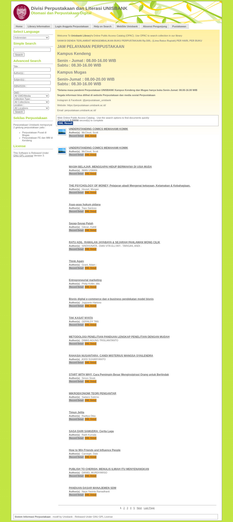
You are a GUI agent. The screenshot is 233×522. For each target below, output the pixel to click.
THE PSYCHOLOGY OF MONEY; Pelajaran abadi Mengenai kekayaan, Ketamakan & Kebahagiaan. (129, 185)
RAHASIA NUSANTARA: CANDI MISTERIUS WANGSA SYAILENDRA (111, 355)
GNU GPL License (23, 155)
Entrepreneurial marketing (85, 280)
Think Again (76, 261)
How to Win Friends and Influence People (94, 450)
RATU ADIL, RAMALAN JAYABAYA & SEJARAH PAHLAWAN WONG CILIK (114, 242)
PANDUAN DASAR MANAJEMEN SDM (92, 487)
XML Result (65, 123)
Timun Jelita (76, 412)
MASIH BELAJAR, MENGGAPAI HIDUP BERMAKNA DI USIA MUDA (110, 166)
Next (139, 508)
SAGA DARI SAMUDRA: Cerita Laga (91, 431)
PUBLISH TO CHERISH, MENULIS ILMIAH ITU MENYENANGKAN (109, 469)
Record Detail (76, 136)
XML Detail (90, 136)
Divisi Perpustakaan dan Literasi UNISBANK (79, 8)
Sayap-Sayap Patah (81, 223)
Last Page (149, 508)
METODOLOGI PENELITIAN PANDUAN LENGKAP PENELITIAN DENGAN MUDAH (119, 336)
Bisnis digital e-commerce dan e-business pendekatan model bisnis (111, 299)
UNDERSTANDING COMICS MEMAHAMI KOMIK (98, 128)
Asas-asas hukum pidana (84, 204)
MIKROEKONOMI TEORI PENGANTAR (92, 393)
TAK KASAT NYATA (81, 317)
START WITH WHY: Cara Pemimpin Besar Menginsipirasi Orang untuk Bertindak (119, 374)
